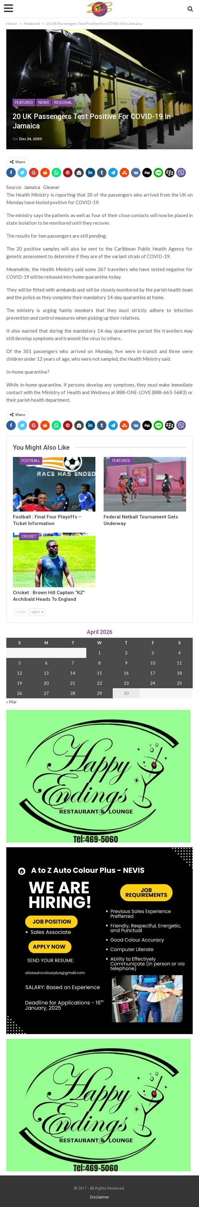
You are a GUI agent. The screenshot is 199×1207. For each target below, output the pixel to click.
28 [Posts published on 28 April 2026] (72, 693)
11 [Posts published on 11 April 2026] (179, 663)
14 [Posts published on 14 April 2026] (72, 673)
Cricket (29, 536)
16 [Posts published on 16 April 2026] (126, 673)
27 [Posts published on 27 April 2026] (46, 693)
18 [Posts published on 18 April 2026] (179, 673)
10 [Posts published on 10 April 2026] (152, 663)
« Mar (11, 701)
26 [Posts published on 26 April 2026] (19, 693)
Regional (63, 102)
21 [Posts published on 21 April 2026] (72, 683)
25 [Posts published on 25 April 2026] (179, 683)
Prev (20, 612)
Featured (24, 102)
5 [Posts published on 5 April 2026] (19, 663)
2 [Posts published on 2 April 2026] (126, 652)
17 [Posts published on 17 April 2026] (152, 673)
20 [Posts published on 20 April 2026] (46, 683)
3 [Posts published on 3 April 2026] (152, 652)
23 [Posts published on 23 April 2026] (126, 683)
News (43, 102)
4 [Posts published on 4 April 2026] (179, 652)
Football (30, 461)
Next (37, 612)
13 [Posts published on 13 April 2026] (46, 673)
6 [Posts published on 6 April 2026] (46, 663)
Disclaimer (99, 1197)
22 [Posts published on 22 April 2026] (99, 683)
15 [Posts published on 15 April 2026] (99, 673)
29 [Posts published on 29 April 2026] (99, 693)
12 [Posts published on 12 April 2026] (19, 673)
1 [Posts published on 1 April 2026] (99, 652)
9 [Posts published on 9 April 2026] (126, 663)
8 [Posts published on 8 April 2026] (99, 663)
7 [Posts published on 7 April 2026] (72, 663)
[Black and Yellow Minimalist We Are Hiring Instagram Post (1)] (99, 940)
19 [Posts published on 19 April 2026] (19, 683)
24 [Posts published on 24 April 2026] (152, 683)
